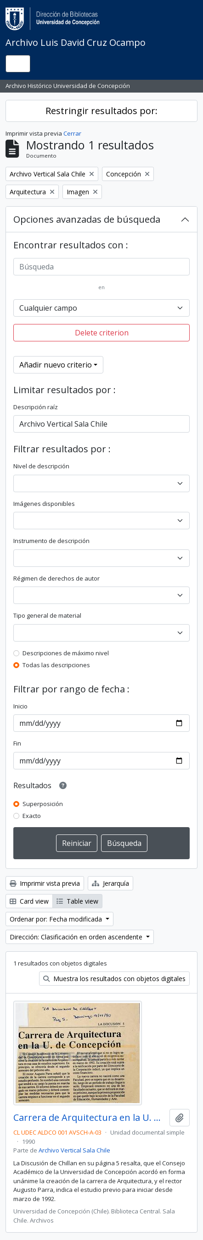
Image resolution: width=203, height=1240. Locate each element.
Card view (29, 901)
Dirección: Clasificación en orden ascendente (77, 937)
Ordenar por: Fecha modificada (57, 919)
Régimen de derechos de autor (56, 578)
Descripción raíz (35, 407)
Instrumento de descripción (51, 541)
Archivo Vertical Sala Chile (74, 1150)
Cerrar (72, 133)
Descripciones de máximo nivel (66, 653)
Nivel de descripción (41, 466)
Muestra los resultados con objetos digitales (114, 978)
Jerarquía (110, 883)
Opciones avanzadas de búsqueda (86, 219)
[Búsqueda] (101, 266)
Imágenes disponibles (44, 503)
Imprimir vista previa (45, 883)
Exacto (32, 816)
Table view (77, 901)
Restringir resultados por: (101, 110)
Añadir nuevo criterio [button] (55, 365)
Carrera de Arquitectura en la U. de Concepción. (89, 1117)
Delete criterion (102, 333)
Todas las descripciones (56, 665)
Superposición (43, 804)
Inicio (20, 706)
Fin (17, 743)
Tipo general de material (47, 615)
